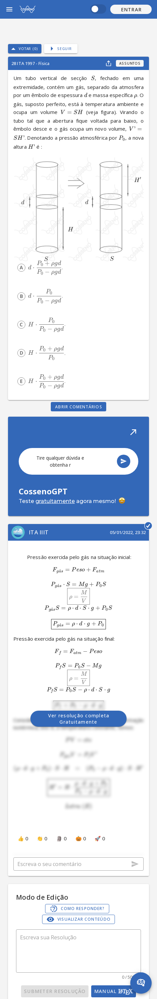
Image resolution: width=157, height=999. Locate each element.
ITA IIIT (38, 532)
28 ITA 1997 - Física (30, 63)
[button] (131, 9)
